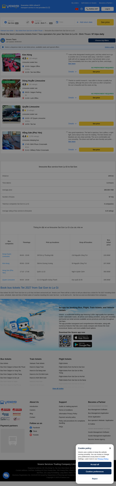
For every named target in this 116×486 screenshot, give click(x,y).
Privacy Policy (103, 459)
